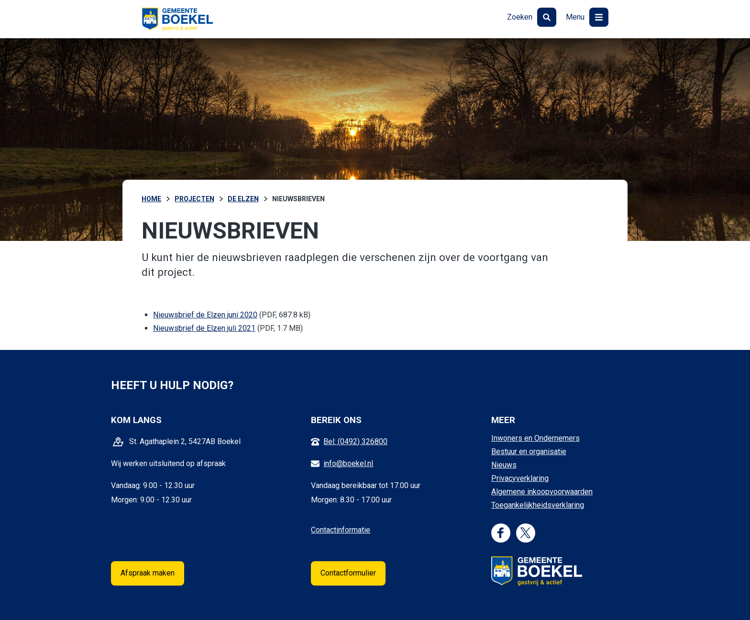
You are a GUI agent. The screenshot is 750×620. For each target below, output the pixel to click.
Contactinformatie (340, 529)
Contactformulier (348, 572)
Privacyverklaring (520, 478)
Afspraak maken (148, 572)
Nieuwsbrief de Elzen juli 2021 (204, 328)
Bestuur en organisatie (528, 451)
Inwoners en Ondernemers (535, 438)
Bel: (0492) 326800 (355, 441)
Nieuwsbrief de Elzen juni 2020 (205, 314)
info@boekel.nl (348, 463)
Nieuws (504, 464)
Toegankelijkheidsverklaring (537, 505)
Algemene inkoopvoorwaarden (542, 491)
